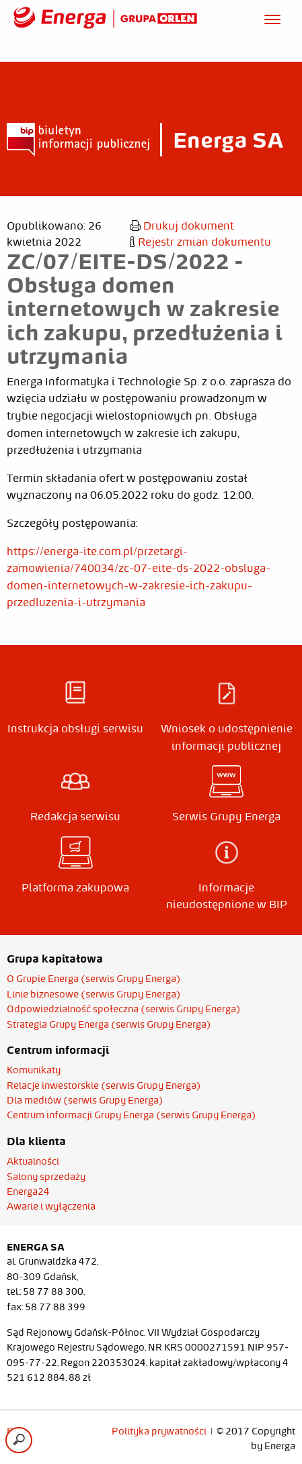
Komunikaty (34, 1070)
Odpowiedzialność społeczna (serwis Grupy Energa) (124, 1009)
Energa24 (28, 1191)
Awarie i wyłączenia (51, 1206)
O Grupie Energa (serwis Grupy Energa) (94, 979)
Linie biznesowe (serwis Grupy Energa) (94, 994)
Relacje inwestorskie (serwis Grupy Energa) (104, 1085)
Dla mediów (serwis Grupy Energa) (85, 1100)
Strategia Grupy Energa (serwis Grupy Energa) (109, 1024)
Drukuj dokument (182, 225)
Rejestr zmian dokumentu (200, 241)
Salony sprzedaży (46, 1177)
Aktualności (33, 1161)
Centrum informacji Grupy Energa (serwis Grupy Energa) (131, 1115)
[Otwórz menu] (272, 17)
